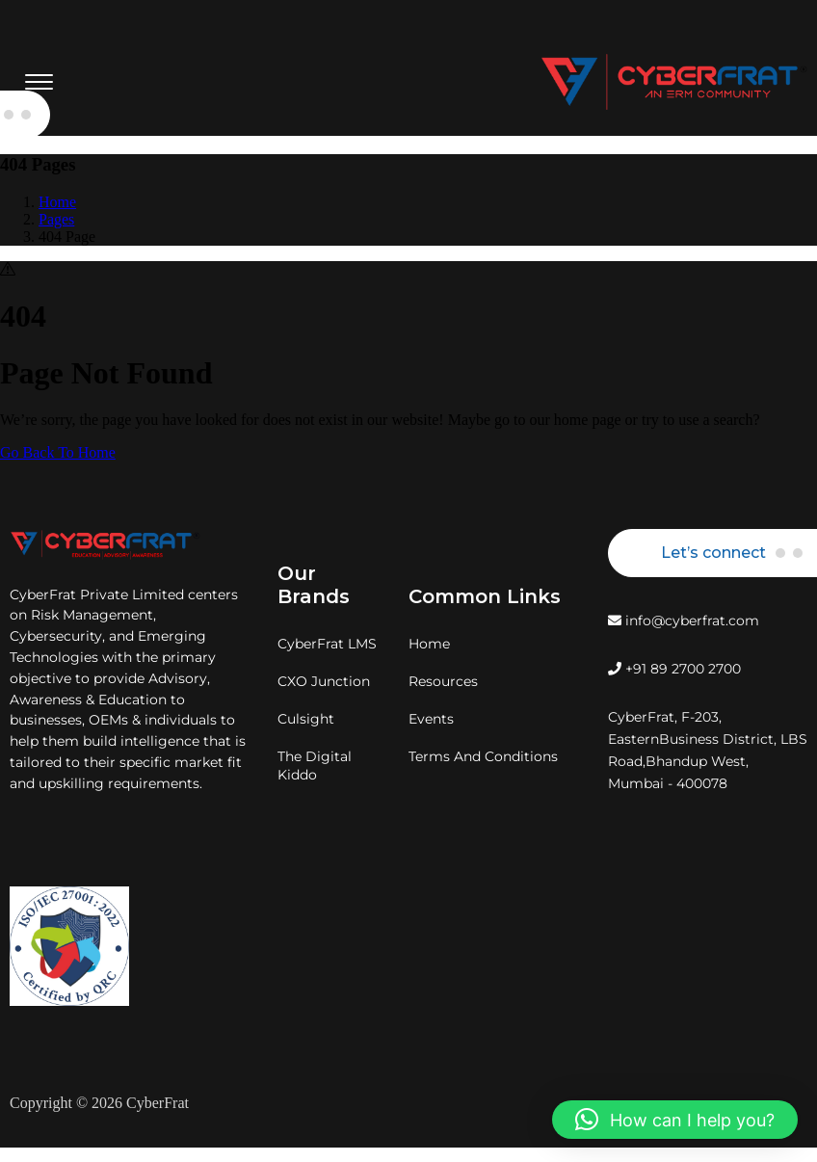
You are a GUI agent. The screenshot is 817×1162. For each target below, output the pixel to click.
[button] (675, 1119)
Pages (56, 219)
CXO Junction (323, 681)
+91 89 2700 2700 (674, 668)
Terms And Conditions (483, 756)
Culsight (305, 718)
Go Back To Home (58, 452)
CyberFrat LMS (327, 643)
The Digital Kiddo (314, 765)
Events (431, 718)
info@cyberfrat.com (683, 620)
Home (57, 202)
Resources (443, 681)
